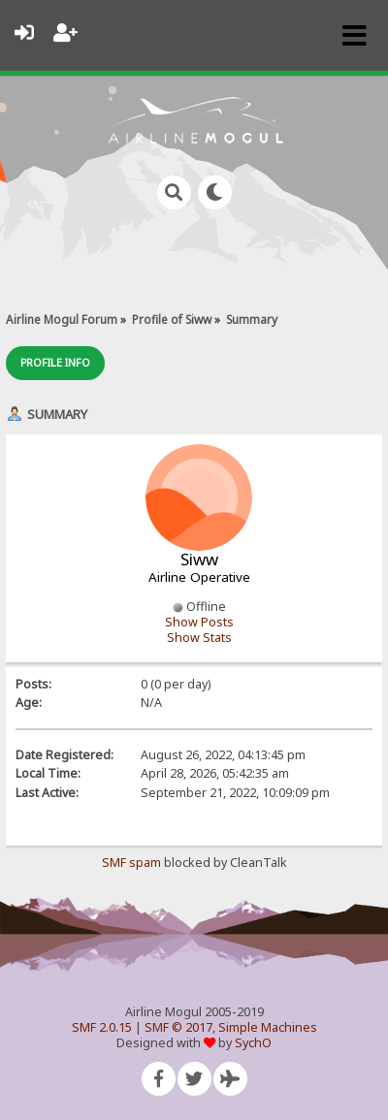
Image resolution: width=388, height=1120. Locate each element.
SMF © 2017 (178, 1027)
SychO (253, 1043)
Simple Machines (267, 1027)
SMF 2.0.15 (102, 1027)
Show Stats (199, 637)
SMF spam (131, 862)
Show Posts (199, 622)
